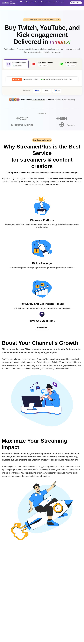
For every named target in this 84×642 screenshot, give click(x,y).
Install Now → (75, 2)
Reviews (35, 79)
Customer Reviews (38, 100)
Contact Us (42, 328)
